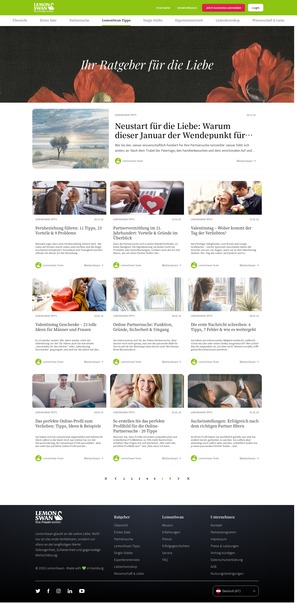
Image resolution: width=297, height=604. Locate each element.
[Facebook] (48, 592)
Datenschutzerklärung (227, 561)
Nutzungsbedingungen (227, 575)
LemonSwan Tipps (127, 547)
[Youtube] (82, 592)
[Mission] (187, 8)
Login (256, 8)
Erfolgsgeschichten (176, 547)
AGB (213, 568)
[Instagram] (58, 592)
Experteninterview (127, 561)
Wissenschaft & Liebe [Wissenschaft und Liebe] (129, 575)
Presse (167, 540)
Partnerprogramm (223, 533)
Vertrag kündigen (223, 554)
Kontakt (216, 527)
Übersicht (121, 527)
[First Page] (106, 480)
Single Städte (123, 554)
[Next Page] (178, 480)
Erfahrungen (171, 533)
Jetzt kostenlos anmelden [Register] (223, 8)
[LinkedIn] (70, 592)
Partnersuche (123, 540)
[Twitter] (37, 592)
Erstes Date (122, 533)
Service (167, 554)
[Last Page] (188, 480)
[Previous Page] (115, 480)
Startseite (163, 8)
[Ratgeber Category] (48, 20)
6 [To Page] (162, 480)
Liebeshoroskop (125, 568)
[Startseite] (44, 7)
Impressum (219, 540)
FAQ (165, 561)
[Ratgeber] (20, 20)
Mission (167, 527)
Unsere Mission (187, 8)
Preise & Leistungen (225, 547)
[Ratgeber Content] (147, 139)
